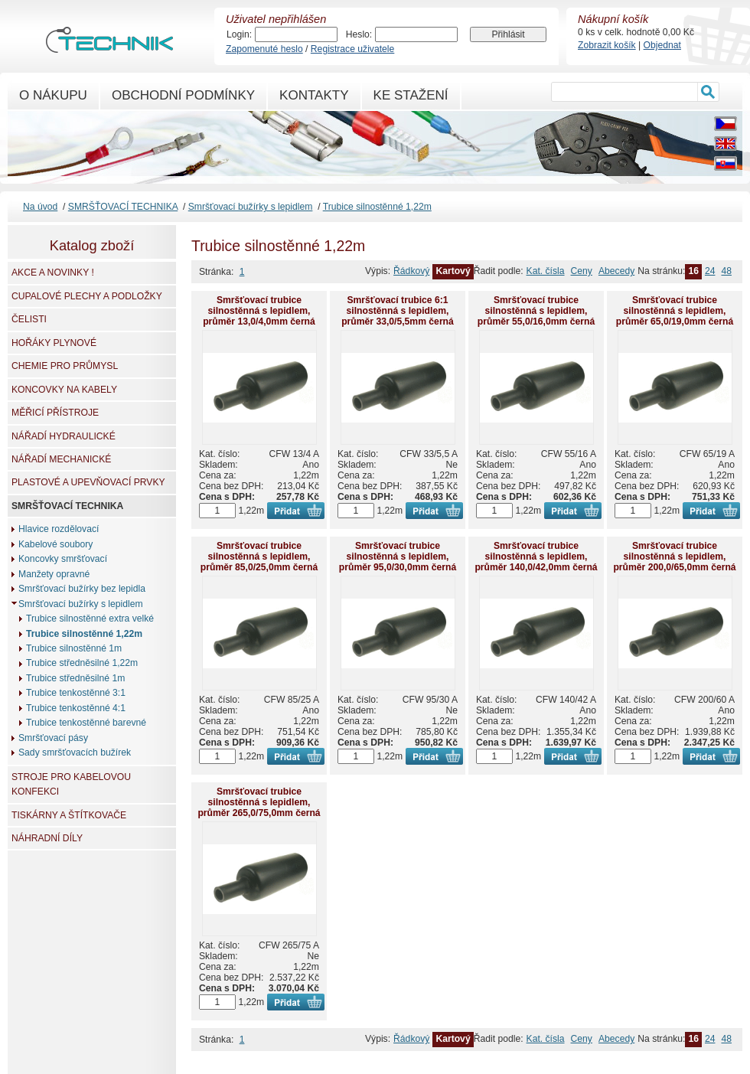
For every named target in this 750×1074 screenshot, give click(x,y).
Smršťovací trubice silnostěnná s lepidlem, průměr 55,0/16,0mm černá (536, 311)
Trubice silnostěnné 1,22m (377, 206)
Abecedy (616, 271)
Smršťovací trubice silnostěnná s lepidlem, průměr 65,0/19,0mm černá (674, 311)
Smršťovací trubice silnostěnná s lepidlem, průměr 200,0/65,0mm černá (674, 556)
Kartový (452, 271)
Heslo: (359, 34)
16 (693, 271)
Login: (239, 34)
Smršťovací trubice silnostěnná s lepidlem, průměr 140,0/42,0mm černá (535, 556)
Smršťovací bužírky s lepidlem (250, 206)
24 (710, 271)
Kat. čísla (546, 271)
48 (726, 271)
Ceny (581, 271)
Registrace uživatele (352, 49)
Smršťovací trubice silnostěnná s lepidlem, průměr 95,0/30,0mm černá (397, 556)
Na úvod (40, 206)
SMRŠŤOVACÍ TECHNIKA (123, 206)
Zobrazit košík (607, 45)
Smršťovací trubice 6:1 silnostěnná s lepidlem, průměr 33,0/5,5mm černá (397, 311)
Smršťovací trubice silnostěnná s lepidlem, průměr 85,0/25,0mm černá (259, 556)
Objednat (662, 45)
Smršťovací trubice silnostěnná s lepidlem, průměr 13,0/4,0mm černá (259, 311)
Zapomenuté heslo (264, 49)
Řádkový (411, 271)
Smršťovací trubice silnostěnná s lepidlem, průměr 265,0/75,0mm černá (258, 802)
